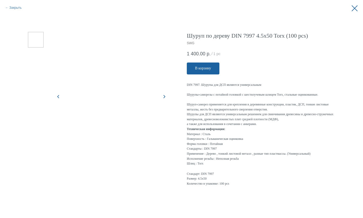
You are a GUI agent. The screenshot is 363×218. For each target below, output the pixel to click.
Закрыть (15, 8)
